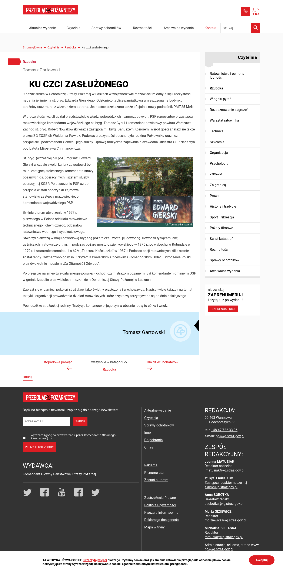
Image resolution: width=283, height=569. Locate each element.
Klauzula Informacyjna (161, 513)
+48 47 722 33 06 (224, 430)
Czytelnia (53, 47)
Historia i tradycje (223, 206)
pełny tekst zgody (39, 447)
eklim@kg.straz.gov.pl (221, 487)
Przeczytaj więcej (95, 560)
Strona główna (32, 47)
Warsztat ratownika (224, 120)
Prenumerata (154, 473)
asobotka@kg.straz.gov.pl (224, 504)
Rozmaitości (219, 250)
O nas (148, 447)
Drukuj (28, 377)
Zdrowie (216, 174)
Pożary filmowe (221, 228)
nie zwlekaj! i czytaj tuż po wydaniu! (232, 300)
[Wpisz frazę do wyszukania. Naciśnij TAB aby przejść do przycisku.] (240, 28)
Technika (216, 131)
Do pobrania (153, 440)
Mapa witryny (154, 527)
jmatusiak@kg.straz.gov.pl (224, 470)
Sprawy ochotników (224, 260)
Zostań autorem (156, 480)
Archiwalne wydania (225, 271)
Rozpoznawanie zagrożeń (229, 110)
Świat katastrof (221, 239)
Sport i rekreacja (222, 217)
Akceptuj (262, 560)
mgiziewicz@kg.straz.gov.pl (225, 520)
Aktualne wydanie (157, 410)
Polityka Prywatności (160, 505)
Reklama (150, 465)
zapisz (80, 421)
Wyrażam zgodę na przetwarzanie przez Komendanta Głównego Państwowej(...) (73, 436)
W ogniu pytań (221, 99)
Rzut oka (70, 47)
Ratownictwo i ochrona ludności (227, 75)
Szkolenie (217, 142)
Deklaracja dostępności (161, 520)
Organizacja (219, 153)
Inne (147, 432)
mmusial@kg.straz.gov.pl (224, 537)
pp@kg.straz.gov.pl (230, 436)
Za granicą (218, 185)
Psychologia (219, 163)
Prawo (214, 196)
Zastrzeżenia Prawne (160, 498)
